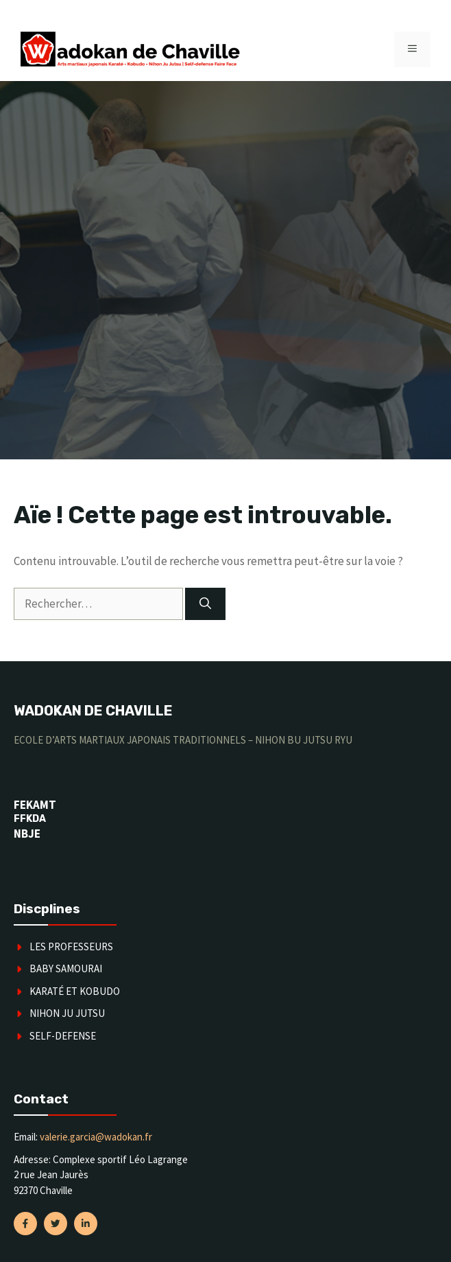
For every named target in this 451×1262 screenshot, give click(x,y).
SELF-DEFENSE (62, 1035)
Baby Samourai (65, 968)
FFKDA (30, 819)
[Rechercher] (205, 604)
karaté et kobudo (74, 991)
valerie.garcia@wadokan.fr (96, 1136)
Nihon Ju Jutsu (67, 1013)
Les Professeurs (71, 946)
